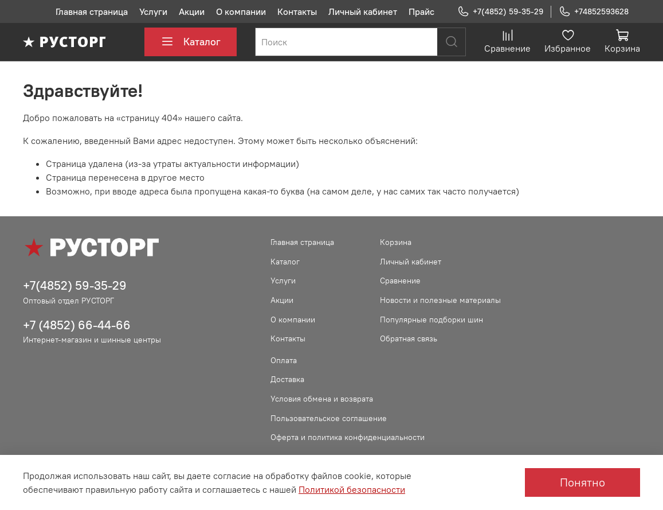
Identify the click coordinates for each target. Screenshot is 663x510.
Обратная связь (408, 338)
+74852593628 (594, 12)
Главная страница (92, 11)
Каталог (190, 42)
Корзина (395, 242)
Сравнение (400, 280)
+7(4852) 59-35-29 (500, 12)
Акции (192, 11)
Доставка (287, 379)
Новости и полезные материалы (440, 300)
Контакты (297, 11)
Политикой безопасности (352, 489)
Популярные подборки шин (431, 319)
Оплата (283, 360)
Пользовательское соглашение (328, 418)
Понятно (582, 482)
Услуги (153, 11)
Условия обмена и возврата (321, 399)
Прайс (421, 11)
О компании (241, 11)
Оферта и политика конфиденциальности (347, 437)
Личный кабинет (362, 11)
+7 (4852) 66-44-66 (77, 325)
